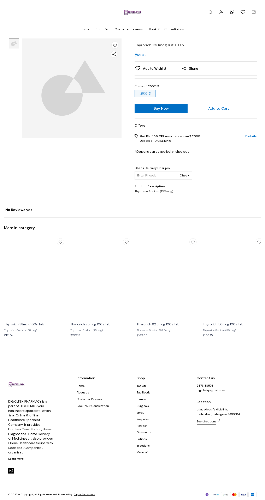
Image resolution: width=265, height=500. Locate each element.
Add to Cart (218, 108)
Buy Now (161, 108)
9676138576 (205, 385)
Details (251, 136)
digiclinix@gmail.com (211, 390)
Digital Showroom (84, 494)
